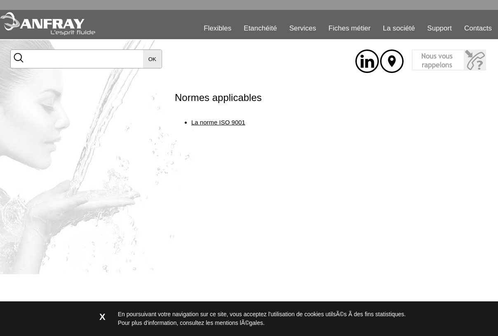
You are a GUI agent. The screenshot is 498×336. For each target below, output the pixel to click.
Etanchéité (260, 28)
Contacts (478, 28)
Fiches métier (350, 28)
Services (302, 28)
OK (152, 59)
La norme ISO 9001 (218, 122)
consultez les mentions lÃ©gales (221, 323)
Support (439, 28)
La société (399, 28)
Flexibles (217, 28)
